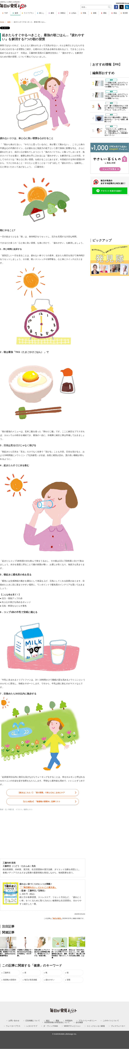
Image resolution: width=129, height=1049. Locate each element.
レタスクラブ (31, 1026)
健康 (16, 13)
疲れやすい (50, 980)
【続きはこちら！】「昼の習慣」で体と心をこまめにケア (41, 793)
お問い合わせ (14, 1020)
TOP (6, 13)
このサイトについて (111, 1020)
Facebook (116, 7)
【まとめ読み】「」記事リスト (41, 801)
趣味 (52, 13)
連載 (94, 13)
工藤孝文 (6, 973)
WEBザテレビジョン (72, 1026)
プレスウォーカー (118, 1026)
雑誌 (115, 13)
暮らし (41, 13)
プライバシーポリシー (88, 1020)
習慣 (68, 980)
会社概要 (79, 1022)
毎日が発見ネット (15, 6)
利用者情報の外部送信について (57, 1022)
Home (2, 22)
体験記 (62, 13)
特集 (84, 13)
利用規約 (68, 1020)
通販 (105, 13)
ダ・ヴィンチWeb (50, 1026)
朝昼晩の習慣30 (9, 980)
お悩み (73, 13)
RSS (127, 7)
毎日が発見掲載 (30, 980)
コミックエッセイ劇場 (96, 1026)
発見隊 (125, 13)
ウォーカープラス (13, 1026)
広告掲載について (32, 1020)
